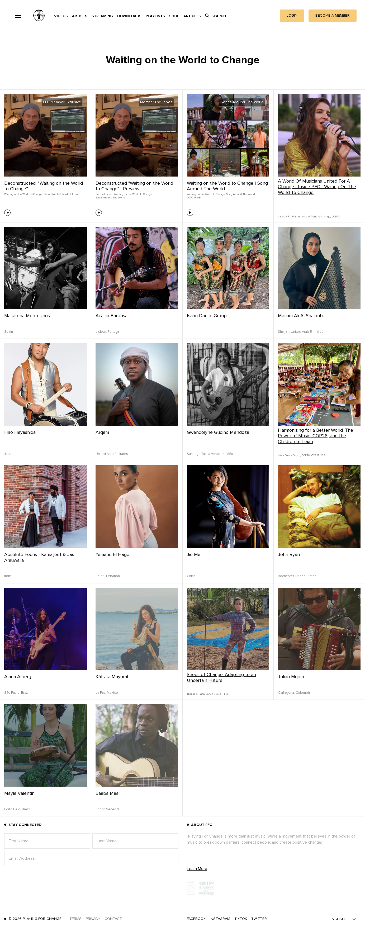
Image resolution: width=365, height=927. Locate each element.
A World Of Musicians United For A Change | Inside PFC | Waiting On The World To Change (317, 187)
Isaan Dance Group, (289, 455)
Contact (113, 919)
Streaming (102, 16)
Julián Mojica (291, 676)
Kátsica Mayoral (112, 676)
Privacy (93, 919)
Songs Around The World (110, 197)
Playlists (155, 16)
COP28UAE (194, 197)
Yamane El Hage (112, 554)
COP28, (306, 455)
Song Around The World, (240, 194)
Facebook (196, 919)
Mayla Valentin (19, 793)
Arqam (102, 432)
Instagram (220, 919)
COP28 (336, 216)
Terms (75, 919)
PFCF (225, 694)
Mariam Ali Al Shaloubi (301, 315)
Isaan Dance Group (207, 315)
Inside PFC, (284, 216)
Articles (192, 16)
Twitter (259, 919)
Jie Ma (193, 554)
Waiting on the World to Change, (23, 194)
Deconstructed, (52, 194)
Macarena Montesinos (27, 315)
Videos (61, 16)
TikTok (240, 919)
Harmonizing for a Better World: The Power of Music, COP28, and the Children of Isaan (315, 436)
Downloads (129, 16)
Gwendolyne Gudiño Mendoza (218, 432)
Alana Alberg (17, 676)
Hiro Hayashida (20, 432)
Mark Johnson (70, 194)
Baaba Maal (108, 793)
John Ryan (289, 554)
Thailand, (192, 694)
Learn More (197, 869)
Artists (79, 16)
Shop (174, 16)
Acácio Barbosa (111, 315)
